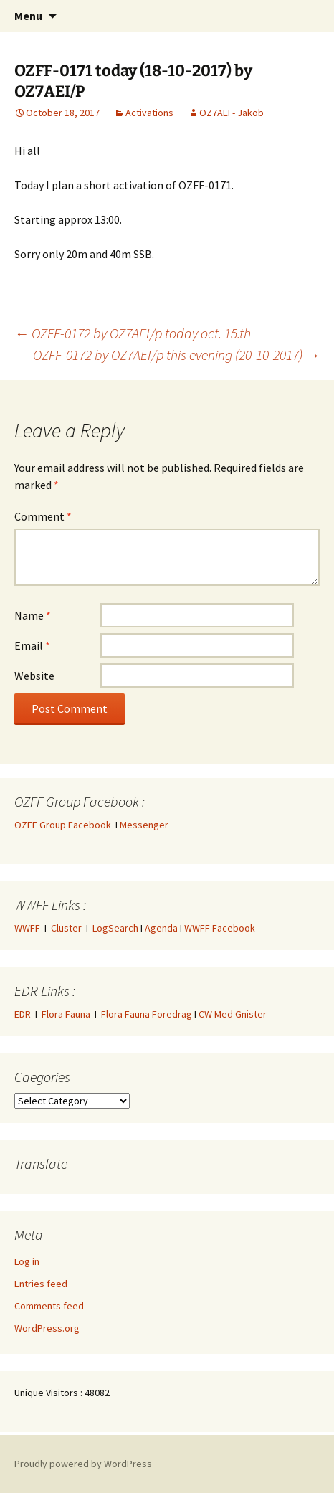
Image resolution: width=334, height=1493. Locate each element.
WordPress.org (47, 1328)
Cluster (66, 927)
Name (32, 615)
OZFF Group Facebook (64, 824)
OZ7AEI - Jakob (231, 112)
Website (34, 675)
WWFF (27, 927)
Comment (43, 516)
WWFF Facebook (219, 927)
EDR (22, 1014)
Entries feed (40, 1283)
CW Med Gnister (233, 1014)
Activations (149, 112)
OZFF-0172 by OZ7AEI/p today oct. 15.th (132, 333)
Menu (28, 16)
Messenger (144, 824)
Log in (26, 1261)
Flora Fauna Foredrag (146, 1014)
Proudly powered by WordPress (83, 1463)
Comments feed (49, 1305)
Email (32, 645)
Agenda (161, 927)
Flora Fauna (66, 1014)
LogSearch (115, 927)
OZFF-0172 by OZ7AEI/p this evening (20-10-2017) (176, 355)
